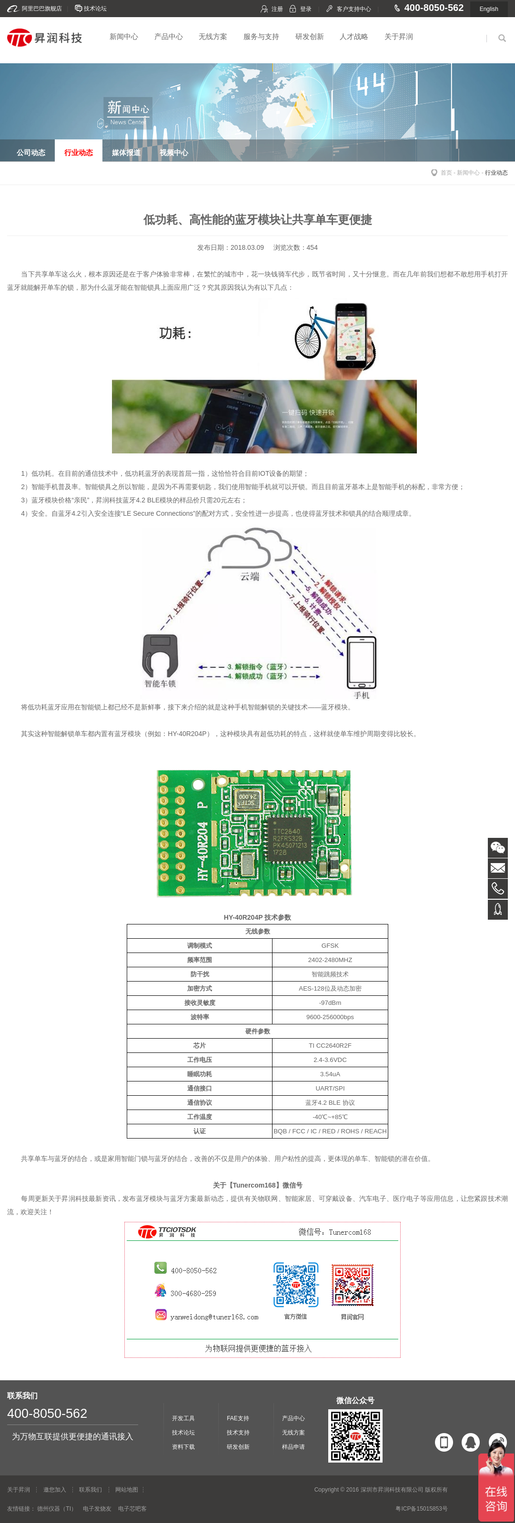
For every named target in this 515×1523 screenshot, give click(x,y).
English (489, 9)
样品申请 (293, 1447)
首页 (446, 172)
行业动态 (496, 172)
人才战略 (354, 36)
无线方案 (213, 36)
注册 (277, 9)
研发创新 (309, 36)
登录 (306, 9)
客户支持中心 (354, 9)
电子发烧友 (97, 1508)
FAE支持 (238, 1418)
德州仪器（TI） (57, 1508)
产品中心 (168, 36)
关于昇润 (398, 36)
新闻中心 (124, 36)
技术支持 (238, 1432)
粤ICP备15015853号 (421, 1508)
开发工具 (183, 1418)
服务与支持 (261, 36)
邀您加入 (54, 1489)
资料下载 (183, 1447)
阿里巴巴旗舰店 (42, 8)
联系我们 (90, 1489)
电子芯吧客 (132, 1508)
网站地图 (126, 1489)
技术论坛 (95, 8)
